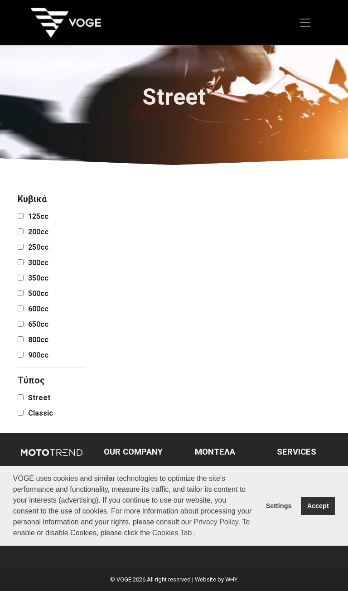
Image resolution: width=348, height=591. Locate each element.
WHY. (231, 579)
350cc (38, 278)
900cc (38, 355)
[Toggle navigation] (305, 22)
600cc (38, 309)
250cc (38, 247)
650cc (38, 324)
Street (39, 397)
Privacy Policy (215, 522)
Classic (40, 413)
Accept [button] (318, 505)
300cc (38, 262)
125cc (38, 216)
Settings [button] (279, 505)
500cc (38, 293)
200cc (38, 232)
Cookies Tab (173, 533)
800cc (38, 339)
